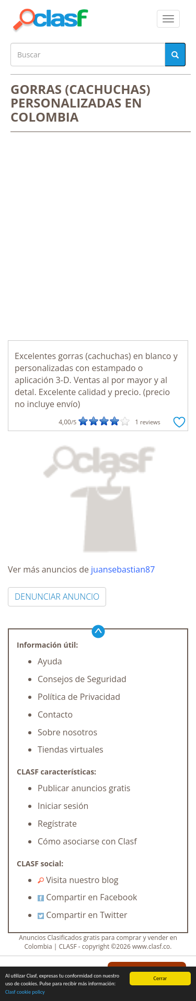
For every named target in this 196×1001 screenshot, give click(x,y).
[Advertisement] (98, 237)
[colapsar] (168, 19)
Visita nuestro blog (78, 880)
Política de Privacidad (79, 696)
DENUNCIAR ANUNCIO (57, 596)
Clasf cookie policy (25, 992)
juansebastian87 (123, 569)
